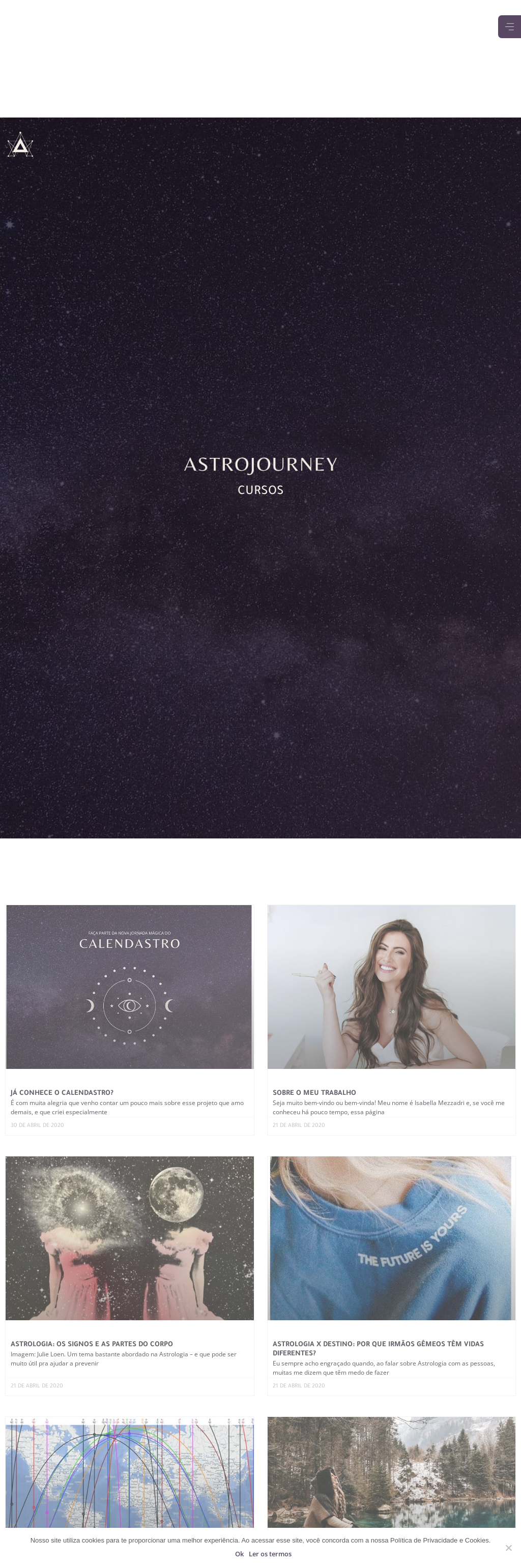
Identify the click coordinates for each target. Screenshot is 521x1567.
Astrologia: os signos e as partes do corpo (92, 1345)
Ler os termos (270, 1553)
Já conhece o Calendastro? (62, 1093)
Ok (239, 1553)
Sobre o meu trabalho (314, 1093)
